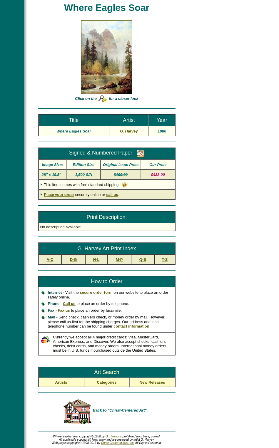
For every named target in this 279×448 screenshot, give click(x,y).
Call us (69, 303)
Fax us (64, 310)
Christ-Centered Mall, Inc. (117, 442)
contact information (131, 326)
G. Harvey (112, 436)
